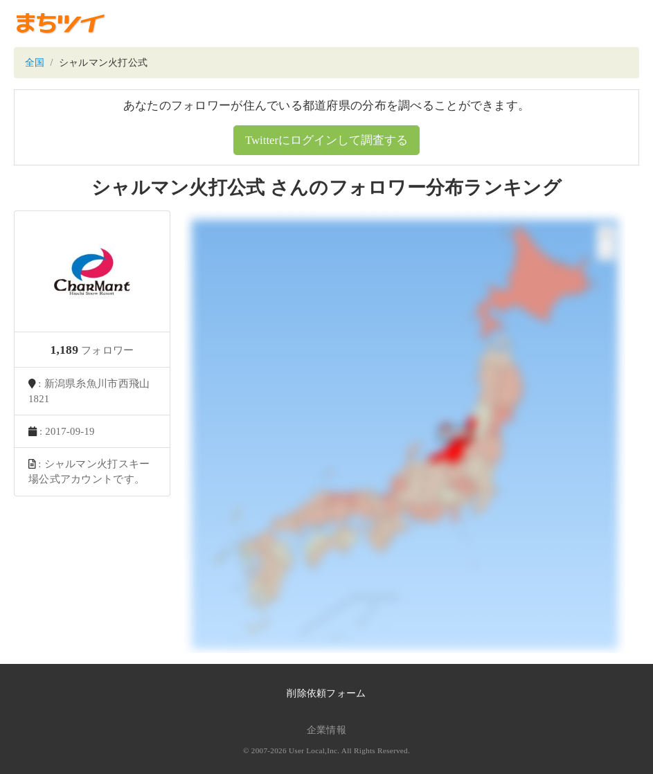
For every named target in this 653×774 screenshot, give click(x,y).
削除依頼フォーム (326, 693)
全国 (35, 62)
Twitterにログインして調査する (326, 140)
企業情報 (326, 730)
